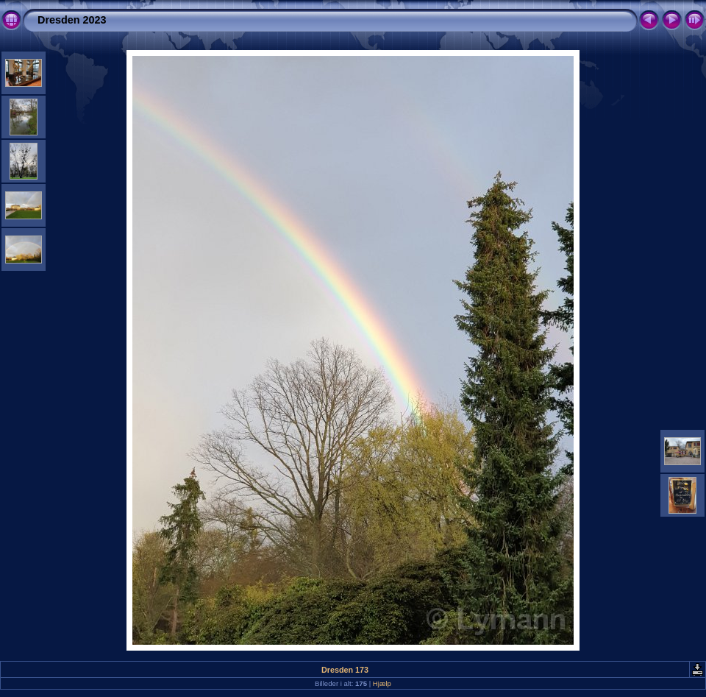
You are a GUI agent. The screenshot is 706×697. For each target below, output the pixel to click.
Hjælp (382, 683)
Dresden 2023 (72, 20)
